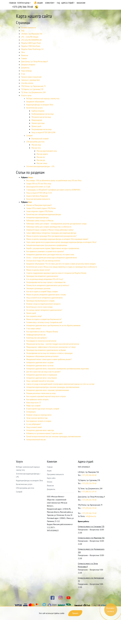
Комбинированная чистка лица (42, 114)
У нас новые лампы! (33, 328)
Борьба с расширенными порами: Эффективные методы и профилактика (52, 248)
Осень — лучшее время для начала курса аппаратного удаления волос (51, 257)
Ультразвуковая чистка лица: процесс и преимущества (45, 282)
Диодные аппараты (28, 64)
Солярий (29, 135)
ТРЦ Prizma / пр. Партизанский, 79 (33, 86)
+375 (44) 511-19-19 (89, 491)
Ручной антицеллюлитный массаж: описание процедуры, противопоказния (53, 436)
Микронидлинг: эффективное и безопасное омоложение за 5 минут (51, 347)
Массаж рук (41, 160)
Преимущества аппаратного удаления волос (42, 276)
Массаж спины (42, 163)
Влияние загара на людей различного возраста (43, 303)
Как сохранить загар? (34, 316)
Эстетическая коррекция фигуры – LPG (40, 166)
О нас (23, 73)
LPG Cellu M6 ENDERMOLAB (31, 40)
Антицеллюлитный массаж (36, 439)
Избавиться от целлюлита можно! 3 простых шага (44, 433)
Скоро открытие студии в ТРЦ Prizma (39, 211)
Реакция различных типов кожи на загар (41, 393)
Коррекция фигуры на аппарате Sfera (39, 104)
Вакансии (81, 3)
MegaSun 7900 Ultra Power (30, 46)
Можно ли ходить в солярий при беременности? (44, 319)
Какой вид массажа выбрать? (36, 337)
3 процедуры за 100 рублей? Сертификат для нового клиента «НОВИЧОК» (53, 189)
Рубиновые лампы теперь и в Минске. (40, 220)
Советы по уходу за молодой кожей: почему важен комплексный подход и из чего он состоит (60, 384)
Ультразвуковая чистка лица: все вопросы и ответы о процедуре (49, 353)
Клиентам (49, 3)
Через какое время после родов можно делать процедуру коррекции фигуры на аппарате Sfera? (61, 242)
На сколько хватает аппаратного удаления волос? (44, 310)
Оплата (49, 481)
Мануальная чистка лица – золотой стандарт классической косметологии (52, 344)
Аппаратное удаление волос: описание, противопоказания (47, 390)
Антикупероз (31, 411)
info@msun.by (91, 516)
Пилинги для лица (38, 123)
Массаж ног (41, 157)
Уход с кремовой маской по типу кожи (40, 381)
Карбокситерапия (37, 110)
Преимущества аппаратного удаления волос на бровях (46, 350)
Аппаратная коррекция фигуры (37, 217)
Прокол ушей (36, 126)
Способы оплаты (27, 83)
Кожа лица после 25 (33, 402)
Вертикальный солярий (40, 138)
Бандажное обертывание (35, 101)
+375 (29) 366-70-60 (89, 513)
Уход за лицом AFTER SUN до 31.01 (39, 192)
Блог (30, 202)
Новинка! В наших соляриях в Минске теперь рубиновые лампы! (50, 229)
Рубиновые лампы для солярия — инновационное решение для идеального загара (56, 223)
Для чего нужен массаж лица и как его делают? (43, 371)
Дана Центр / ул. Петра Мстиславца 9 (34, 61)
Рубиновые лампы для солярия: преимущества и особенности (48, 226)
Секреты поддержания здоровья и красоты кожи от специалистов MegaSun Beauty (56, 273)
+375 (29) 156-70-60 (89, 483)
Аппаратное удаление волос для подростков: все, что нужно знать (50, 254)
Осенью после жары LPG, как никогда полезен (43, 260)
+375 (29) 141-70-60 (89, 499)
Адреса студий (67, 3)
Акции (40, 3)
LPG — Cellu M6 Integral (29, 36)
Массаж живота (42, 154)
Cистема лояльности (28, 27)
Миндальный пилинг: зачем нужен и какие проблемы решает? (49, 359)
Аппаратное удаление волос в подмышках (41, 374)
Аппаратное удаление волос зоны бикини (41, 377)
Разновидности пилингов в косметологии (41, 340)
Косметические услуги (34, 107)
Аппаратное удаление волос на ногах (40, 365)
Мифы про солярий (33, 405)
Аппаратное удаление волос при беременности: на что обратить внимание (53, 325)
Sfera (23, 52)
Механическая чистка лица (41, 117)
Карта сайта (51, 478)
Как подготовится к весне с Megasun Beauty (42, 331)
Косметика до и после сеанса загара (39, 307)
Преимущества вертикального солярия (40, 300)
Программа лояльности (55, 474)
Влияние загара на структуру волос (39, 415)
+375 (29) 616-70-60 (89, 508)
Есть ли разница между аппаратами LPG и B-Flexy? (44, 279)
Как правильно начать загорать (37, 399)
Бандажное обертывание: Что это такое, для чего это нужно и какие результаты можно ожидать (61, 263)
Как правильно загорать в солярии (38, 421)
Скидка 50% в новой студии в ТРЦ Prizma (41, 208)
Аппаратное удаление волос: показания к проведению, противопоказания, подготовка (57, 368)
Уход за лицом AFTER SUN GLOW (43, 132)
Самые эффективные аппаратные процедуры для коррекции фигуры (51, 233)
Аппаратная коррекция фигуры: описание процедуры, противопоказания (52, 387)
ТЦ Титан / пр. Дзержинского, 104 (33, 92)
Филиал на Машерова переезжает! (39, 205)
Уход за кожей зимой (34, 427)
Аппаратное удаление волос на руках (40, 362)
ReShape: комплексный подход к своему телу (42, 98)
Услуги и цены (23, 3)
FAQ (58, 3)
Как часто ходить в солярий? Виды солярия (42, 291)
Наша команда (26, 70)
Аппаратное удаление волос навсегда (40, 430)
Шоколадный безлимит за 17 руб (38, 186)
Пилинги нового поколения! (31, 77)
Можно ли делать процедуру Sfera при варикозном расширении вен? (51, 236)
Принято (75, 613)
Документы (25, 67)
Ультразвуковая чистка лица (41, 129)
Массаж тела (36, 147)
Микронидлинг (36, 120)
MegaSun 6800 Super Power (31, 43)
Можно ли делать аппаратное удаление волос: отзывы (46, 294)
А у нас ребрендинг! (33, 424)
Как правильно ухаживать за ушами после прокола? (45, 251)
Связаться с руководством (30, 80)
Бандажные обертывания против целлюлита (42, 356)
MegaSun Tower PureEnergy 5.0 (32, 49)
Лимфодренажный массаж (36, 334)
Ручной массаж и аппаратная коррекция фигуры (43, 214)
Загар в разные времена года (36, 418)
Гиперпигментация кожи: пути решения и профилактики (46, 245)
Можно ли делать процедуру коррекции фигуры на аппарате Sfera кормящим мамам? (57, 239)
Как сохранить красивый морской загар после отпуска (46, 396)
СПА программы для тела (35, 141)
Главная (12, 3)
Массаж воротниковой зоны (47, 151)
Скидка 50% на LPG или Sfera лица (38, 183)
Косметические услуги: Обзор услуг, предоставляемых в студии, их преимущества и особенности (61, 266)
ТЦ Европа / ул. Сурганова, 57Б (32, 89)
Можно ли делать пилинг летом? (38, 270)
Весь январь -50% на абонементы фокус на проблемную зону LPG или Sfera (53, 180)
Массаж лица (36, 144)
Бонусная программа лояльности (38, 199)
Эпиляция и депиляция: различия (38, 288)
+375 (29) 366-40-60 (89, 475)
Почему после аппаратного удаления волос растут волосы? (47, 285)
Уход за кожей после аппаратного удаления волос (44, 297)
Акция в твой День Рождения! (37, 196)
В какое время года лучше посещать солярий (42, 408)
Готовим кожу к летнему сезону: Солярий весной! (44, 322)
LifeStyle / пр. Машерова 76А (31, 33)
